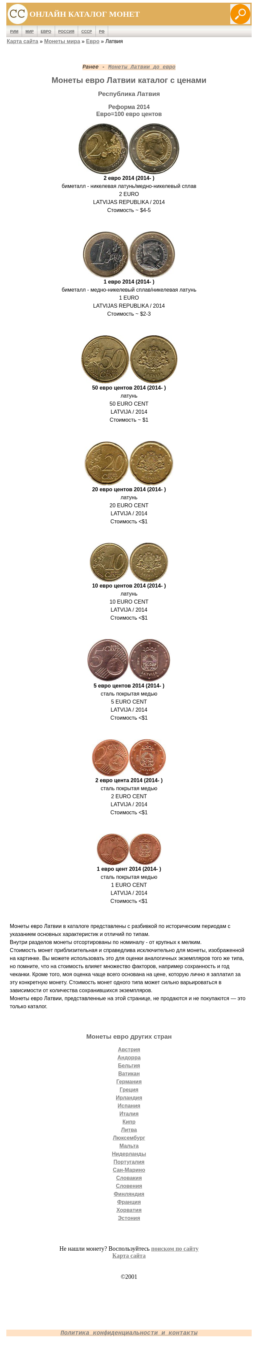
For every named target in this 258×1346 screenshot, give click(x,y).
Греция (128, 1090)
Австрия (129, 1049)
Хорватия (129, 1210)
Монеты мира (62, 41)
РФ (102, 31)
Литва (129, 1130)
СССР (86, 31)
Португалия (129, 1162)
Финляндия (129, 1194)
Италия (129, 1114)
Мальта (129, 1146)
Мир (29, 31)
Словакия (129, 1178)
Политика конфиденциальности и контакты (128, 1333)
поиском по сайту (175, 1248)
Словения (129, 1186)
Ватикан (129, 1073)
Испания (129, 1106)
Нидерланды (129, 1154)
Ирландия (129, 1098)
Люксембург (129, 1138)
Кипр (129, 1122)
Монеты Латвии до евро (142, 67)
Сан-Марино (129, 1170)
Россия (66, 31)
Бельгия (129, 1065)
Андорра (129, 1057)
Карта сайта (22, 41)
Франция (129, 1202)
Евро (46, 31)
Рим (14, 31)
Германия (129, 1081)
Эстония (129, 1218)
